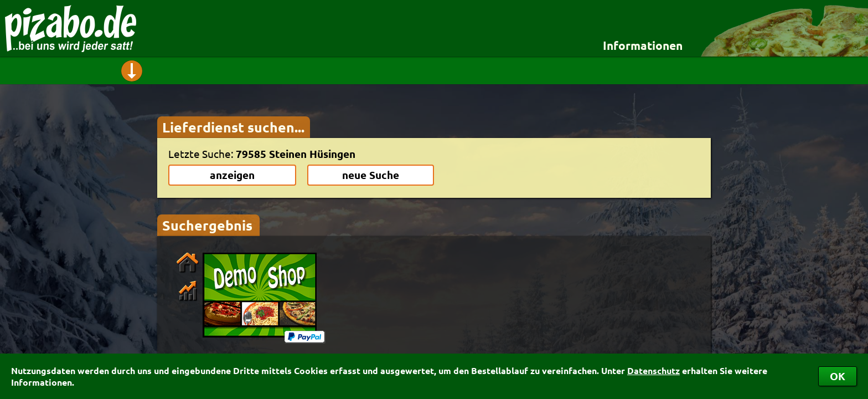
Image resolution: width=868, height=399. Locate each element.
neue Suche (370, 175)
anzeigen (232, 175)
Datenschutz (653, 370)
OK (837, 376)
